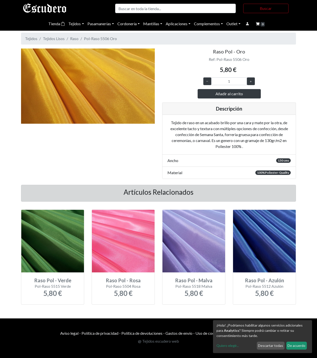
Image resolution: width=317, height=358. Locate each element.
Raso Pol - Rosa (123, 280)
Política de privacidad (99, 333)
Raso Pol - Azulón (264, 280)
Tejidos (74, 23)
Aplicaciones (176, 23)
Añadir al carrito (229, 93)
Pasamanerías (99, 23)
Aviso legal (69, 333)
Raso (74, 38)
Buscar (266, 8)
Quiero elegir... (227, 345)
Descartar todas (270, 345)
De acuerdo (296, 345)
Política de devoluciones (141, 333)
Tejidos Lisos (54, 38)
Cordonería (127, 23)
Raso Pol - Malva (193, 280)
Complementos (207, 23)
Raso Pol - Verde (52, 280)
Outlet (232, 23)
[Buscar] (175, 8)
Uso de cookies (208, 333)
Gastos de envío (178, 333)
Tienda (56, 23)
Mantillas (151, 23)
